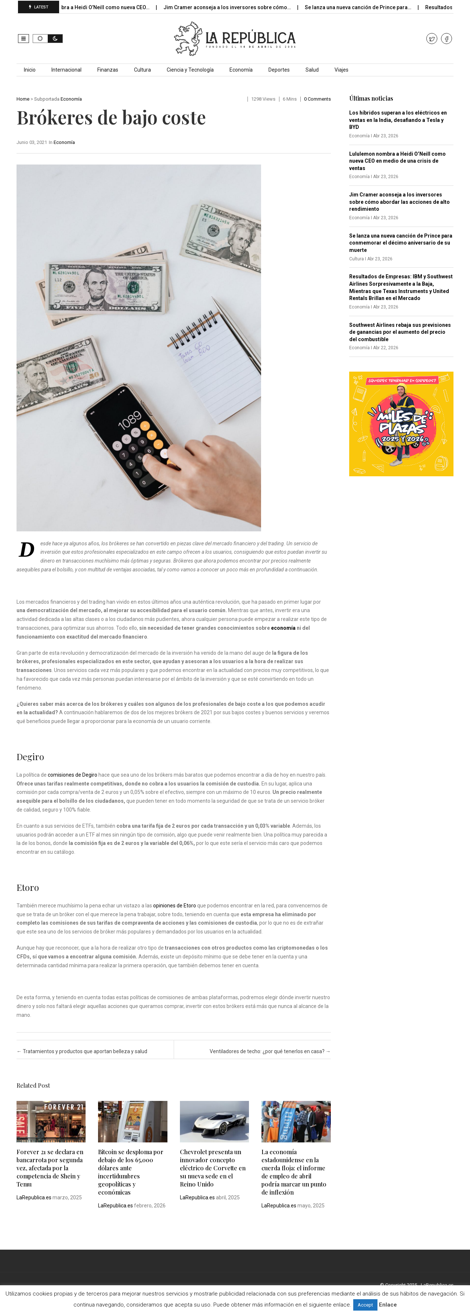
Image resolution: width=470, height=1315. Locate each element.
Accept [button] (365, 1305)
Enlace (388, 1304)
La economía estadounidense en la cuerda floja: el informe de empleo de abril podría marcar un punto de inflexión (293, 1172)
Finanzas (107, 70)
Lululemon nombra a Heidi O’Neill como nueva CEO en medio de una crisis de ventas (397, 161)
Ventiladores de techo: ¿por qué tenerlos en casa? (270, 1051)
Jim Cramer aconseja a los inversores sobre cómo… (237, 7)
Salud (312, 70)
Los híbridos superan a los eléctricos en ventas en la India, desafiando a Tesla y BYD (398, 120)
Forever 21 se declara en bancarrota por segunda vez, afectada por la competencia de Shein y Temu (50, 1168)
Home (23, 99)
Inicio (30, 70)
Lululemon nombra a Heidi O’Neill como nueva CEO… (96, 7)
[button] (23, 38)
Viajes (341, 70)
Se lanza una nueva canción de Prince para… (368, 7)
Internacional (66, 70)
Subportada (46, 99)
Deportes (279, 70)
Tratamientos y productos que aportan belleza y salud (82, 1051)
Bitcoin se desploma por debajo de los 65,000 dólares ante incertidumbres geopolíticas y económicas (130, 1172)
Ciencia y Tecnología (190, 70)
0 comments (317, 99)
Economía (241, 70)
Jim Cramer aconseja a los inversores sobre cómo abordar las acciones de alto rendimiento (399, 202)
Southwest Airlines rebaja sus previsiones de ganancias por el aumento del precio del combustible (400, 332)
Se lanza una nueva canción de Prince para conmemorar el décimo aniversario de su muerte (400, 243)
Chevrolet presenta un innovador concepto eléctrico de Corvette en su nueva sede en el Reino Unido (213, 1168)
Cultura (142, 70)
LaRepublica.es (34, 1197)
